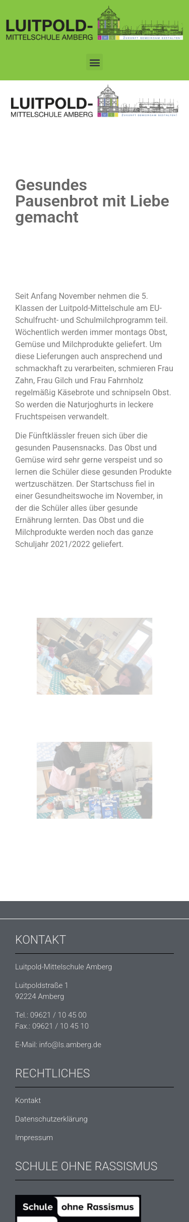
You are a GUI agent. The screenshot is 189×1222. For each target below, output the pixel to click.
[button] (94, 62)
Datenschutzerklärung (51, 1119)
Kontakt (28, 1100)
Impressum (34, 1137)
